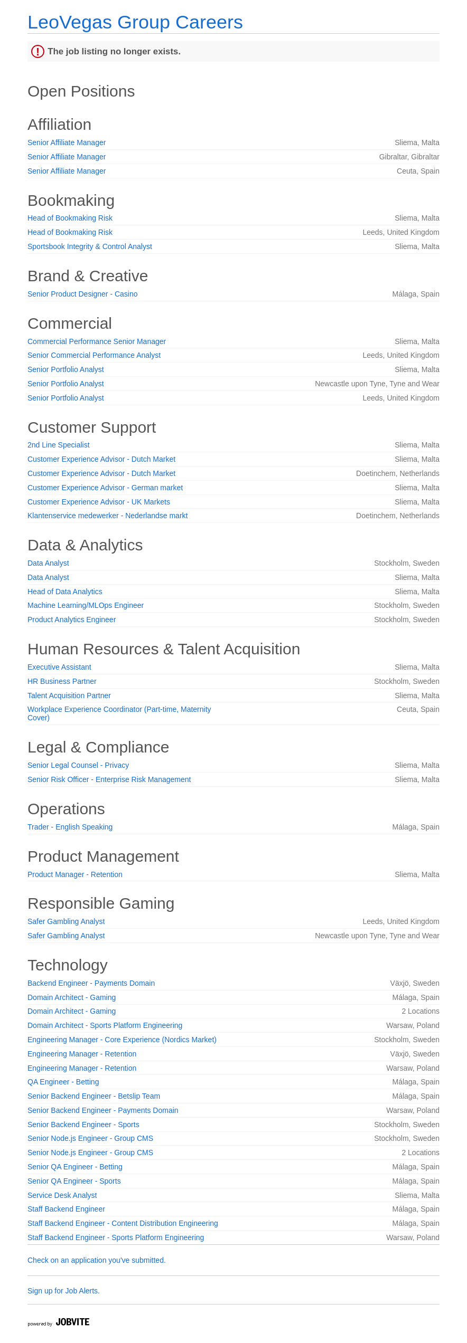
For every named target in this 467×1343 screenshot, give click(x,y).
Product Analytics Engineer (71, 619)
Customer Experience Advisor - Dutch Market (101, 459)
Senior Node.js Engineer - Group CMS (90, 1138)
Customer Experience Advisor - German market (105, 487)
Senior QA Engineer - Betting (75, 1167)
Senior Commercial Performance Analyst (94, 355)
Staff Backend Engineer (66, 1209)
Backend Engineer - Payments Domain (91, 983)
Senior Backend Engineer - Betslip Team (93, 1096)
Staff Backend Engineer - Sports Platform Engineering (115, 1237)
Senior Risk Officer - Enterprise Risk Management (109, 779)
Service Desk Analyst (62, 1195)
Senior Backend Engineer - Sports (83, 1124)
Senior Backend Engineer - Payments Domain (103, 1110)
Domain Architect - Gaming (71, 997)
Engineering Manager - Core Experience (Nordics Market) (122, 1039)
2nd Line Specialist (58, 445)
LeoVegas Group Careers (135, 22)
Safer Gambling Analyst (66, 921)
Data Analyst (48, 563)
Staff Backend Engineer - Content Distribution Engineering (122, 1223)
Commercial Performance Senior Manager (96, 341)
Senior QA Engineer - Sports (74, 1181)
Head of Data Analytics (64, 591)
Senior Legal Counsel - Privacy (78, 765)
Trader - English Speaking (70, 827)
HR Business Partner (62, 681)
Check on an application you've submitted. (96, 1260)
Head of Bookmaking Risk (70, 218)
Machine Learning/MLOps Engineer (85, 605)
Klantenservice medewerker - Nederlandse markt (107, 515)
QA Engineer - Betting (63, 1082)
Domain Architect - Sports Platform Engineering (104, 1025)
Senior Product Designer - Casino (82, 294)
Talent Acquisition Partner (69, 695)
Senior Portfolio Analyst (65, 369)
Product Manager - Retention (75, 874)
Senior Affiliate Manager (66, 142)
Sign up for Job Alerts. (63, 1291)
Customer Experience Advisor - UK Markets (98, 502)
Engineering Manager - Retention (81, 1054)
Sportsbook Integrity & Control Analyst (89, 246)
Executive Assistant (59, 667)
